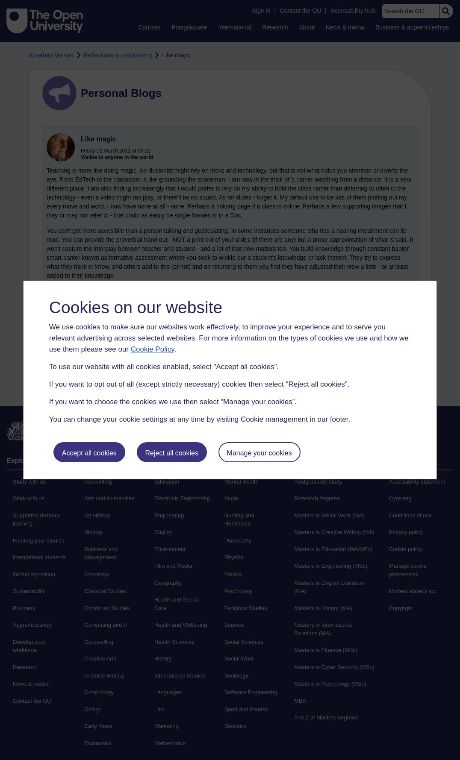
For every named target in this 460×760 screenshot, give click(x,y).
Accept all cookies (89, 453)
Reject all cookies (171, 453)
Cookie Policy (152, 349)
